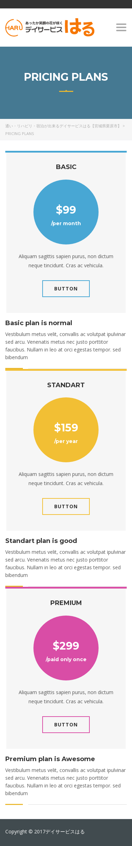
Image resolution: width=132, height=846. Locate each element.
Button (66, 288)
